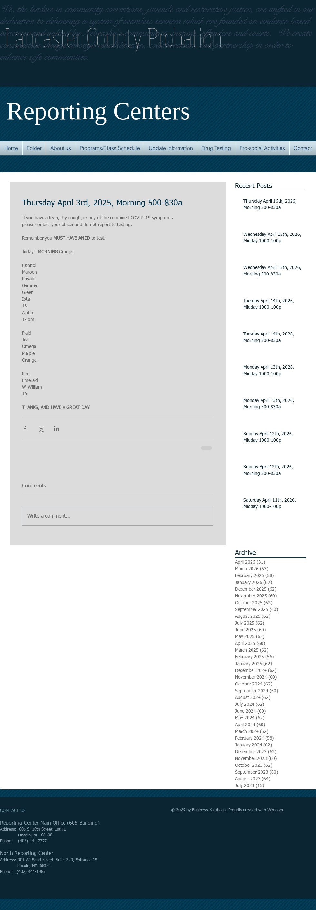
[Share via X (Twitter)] (41, 428)
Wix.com (275, 810)
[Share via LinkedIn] (57, 428)
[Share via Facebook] (25, 428)
